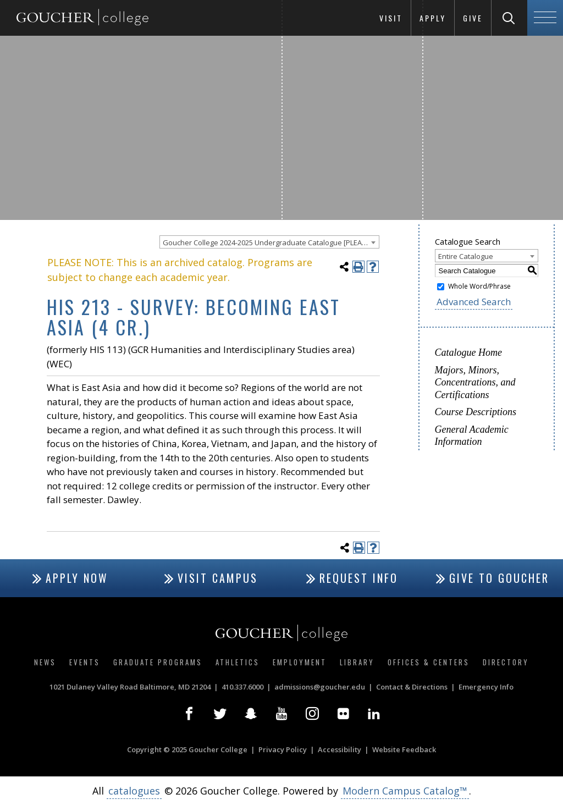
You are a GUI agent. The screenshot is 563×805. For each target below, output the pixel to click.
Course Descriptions (476, 411)
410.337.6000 (242, 687)
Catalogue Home (468, 352)
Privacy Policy (282, 749)
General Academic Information (472, 436)
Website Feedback (404, 749)
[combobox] (269, 242)
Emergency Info (486, 687)
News (45, 662)
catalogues (134, 790)
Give (473, 18)
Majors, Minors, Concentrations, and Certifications (475, 382)
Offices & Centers (429, 662)
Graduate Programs (157, 662)
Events (84, 662)
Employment (300, 662)
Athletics (238, 662)
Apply (433, 18)
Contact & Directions (412, 687)
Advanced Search (474, 301)
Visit (390, 18)
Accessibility (339, 749)
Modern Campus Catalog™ (405, 790)
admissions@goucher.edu (319, 687)
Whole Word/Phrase (479, 286)
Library (357, 662)
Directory (506, 662)
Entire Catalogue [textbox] (465, 256)
